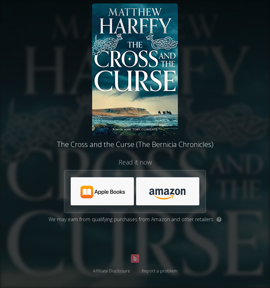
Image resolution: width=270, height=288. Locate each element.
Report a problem (160, 271)
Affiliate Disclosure (111, 271)
